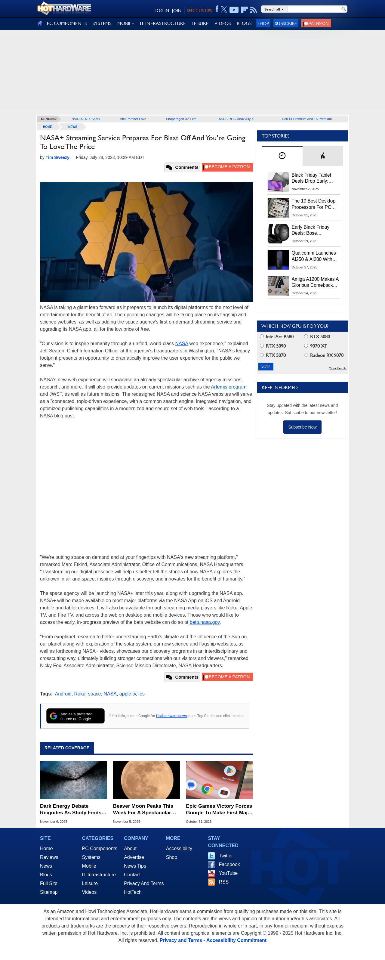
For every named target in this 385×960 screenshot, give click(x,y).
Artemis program (228, 386)
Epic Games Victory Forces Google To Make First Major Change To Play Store (219, 809)
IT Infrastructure (99, 874)
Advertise (134, 857)
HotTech (133, 892)
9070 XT (315, 346)
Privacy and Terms (181, 940)
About (130, 848)
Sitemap (49, 892)
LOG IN (162, 10)
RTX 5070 (273, 355)
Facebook (229, 864)
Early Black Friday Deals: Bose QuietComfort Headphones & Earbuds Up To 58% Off (312, 231)
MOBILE (125, 23)
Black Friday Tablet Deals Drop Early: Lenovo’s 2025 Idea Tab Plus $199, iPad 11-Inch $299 (313, 178)
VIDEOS (222, 23)
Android (63, 693)
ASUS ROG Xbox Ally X (236, 119)
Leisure (90, 883)
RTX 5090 (273, 346)
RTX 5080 (317, 336)
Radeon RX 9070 (323, 355)
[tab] (282, 156)
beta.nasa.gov (205, 622)
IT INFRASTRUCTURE (163, 23)
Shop (263, 23)
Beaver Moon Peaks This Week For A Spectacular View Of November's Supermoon (143, 809)
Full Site (48, 883)
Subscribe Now (302, 427)
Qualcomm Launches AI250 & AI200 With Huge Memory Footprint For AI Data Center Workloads (314, 256)
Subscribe (286, 23)
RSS (224, 881)
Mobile (89, 866)
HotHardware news (171, 716)
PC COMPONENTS (67, 23)
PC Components (99, 848)
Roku (79, 693)
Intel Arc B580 (277, 336)
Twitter (226, 855)
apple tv (127, 693)
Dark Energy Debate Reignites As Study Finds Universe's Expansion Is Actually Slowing (70, 809)
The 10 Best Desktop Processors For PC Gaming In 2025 (314, 204)
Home (46, 848)
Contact (132, 874)
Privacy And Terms (144, 883)
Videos (89, 892)
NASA (181, 343)
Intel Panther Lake (132, 119)
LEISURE (200, 23)
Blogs (46, 874)
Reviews (49, 857)
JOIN (176, 10)
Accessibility (179, 848)
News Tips (135, 866)
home (47, 127)
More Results (337, 368)
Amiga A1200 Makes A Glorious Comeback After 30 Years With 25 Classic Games (315, 283)
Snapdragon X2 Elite (181, 119)
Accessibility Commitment (236, 940)
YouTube (228, 873)
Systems (91, 857)
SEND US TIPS (199, 10)
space (94, 693)
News (72, 127)
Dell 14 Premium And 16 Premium (307, 119)
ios (142, 693)
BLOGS (244, 23)
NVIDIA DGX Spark (86, 119)
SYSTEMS (102, 23)
